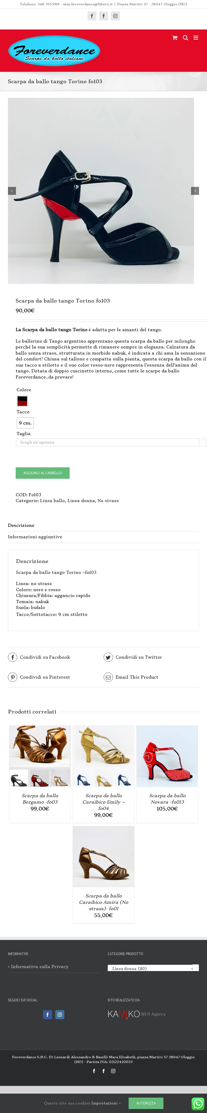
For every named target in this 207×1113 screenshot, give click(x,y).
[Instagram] (59, 1014)
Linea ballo (52, 500)
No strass (108, 500)
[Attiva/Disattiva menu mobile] (196, 37)
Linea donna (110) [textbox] (152, 968)
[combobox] (153, 968)
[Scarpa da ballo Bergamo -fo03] (39, 728)
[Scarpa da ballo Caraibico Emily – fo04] (103, 728)
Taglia (23, 433)
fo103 (90, 572)
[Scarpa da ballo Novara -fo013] (167, 728)
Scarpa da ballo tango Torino (48, 572)
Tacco (22, 411)
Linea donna (81, 500)
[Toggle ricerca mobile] (185, 37)
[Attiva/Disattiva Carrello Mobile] (175, 37)
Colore (23, 389)
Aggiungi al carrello (42, 473)
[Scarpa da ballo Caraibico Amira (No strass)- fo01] (103, 828)
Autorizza (146, 1103)
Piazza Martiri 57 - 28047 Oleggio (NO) (152, 4)
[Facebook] (47, 1014)
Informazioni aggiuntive (35, 536)
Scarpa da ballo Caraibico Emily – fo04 (103, 802)
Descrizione (21, 525)
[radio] (22, 401)
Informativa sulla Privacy (40, 966)
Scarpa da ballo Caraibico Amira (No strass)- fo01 (103, 902)
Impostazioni (106, 1103)
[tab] (103, 526)
